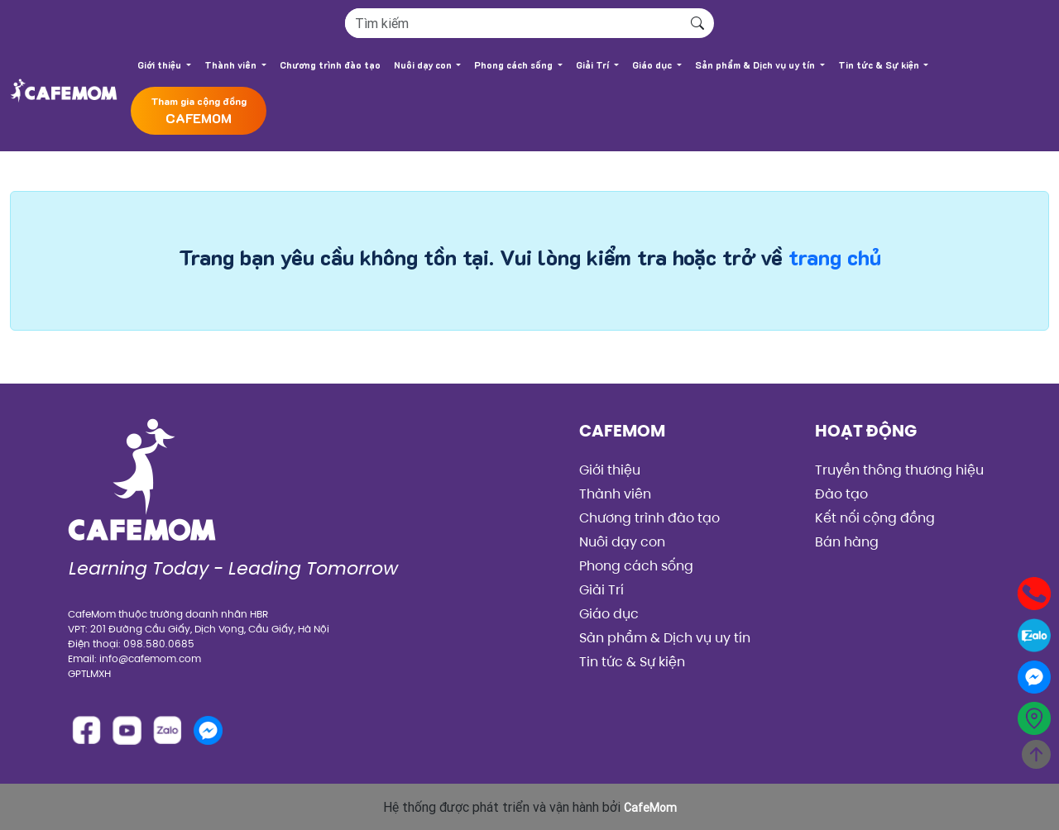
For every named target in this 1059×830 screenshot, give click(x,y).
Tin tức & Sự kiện (880, 65)
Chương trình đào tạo (330, 65)
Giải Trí (593, 65)
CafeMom (622, 430)
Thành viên (231, 65)
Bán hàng (847, 541)
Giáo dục (653, 65)
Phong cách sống (514, 65)
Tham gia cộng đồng (199, 111)
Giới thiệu (160, 65)
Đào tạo (841, 493)
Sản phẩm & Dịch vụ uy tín (756, 65)
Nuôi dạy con (424, 65)
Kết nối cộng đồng (875, 517)
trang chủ (834, 257)
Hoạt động (866, 430)
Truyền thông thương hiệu (899, 469)
